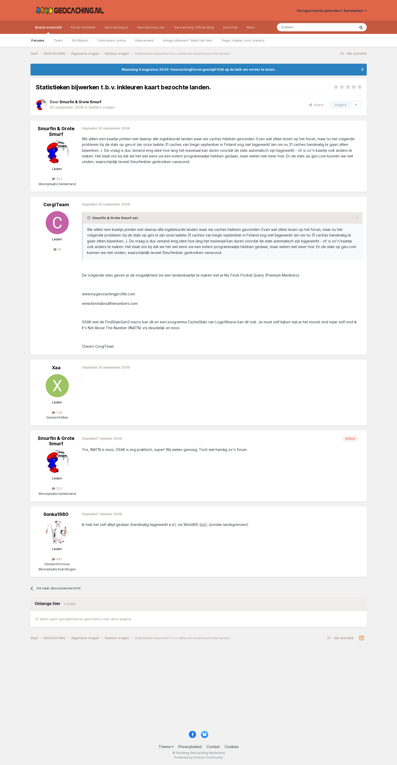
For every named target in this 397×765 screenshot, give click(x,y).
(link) (203, 524)
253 (57, 179)
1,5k (57, 412)
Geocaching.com (150, 27)
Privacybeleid (190, 746)
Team (58, 40)
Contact (213, 746)
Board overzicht (48, 29)
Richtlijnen (80, 40)
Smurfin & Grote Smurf (56, 131)
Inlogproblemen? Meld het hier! (187, 40)
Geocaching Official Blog (194, 27)
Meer (251, 27)
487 (57, 559)
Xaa (56, 367)
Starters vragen (102, 107)
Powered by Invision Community (198, 757)
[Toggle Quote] (89, 218)
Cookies (232, 746)
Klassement (144, 40)
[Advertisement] (184, 687)
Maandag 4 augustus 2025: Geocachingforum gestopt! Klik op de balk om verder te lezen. (199, 69)
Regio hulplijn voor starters (243, 40)
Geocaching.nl (116, 27)
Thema (166, 746)
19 (57, 249)
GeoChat (230, 27)
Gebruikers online (112, 40)
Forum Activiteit (83, 27)
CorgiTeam (56, 204)
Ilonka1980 (56, 514)
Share (316, 105)
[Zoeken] (300, 27)
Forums (37, 40)
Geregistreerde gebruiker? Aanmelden (332, 10)
